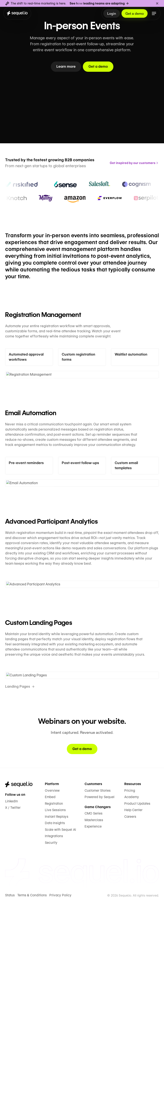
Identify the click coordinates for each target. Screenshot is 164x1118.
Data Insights (54, 818)
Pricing (129, 785)
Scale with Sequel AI (60, 824)
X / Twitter (13, 802)
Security (51, 837)
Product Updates (137, 798)
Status (10, 890)
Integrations (54, 831)
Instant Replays (56, 811)
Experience (93, 821)
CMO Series (93, 808)
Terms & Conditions (32, 890)
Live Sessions (55, 805)
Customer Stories (98, 785)
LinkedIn (11, 796)
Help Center (133, 805)
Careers (130, 811)
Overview (52, 785)
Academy (131, 792)
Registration (54, 798)
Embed (50, 792)
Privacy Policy (59, 890)
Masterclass (94, 815)
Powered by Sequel (99, 792)
